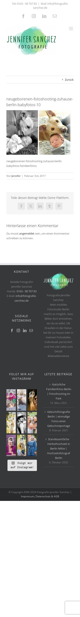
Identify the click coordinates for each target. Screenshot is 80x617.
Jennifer (16, 176)
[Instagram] (18, 330)
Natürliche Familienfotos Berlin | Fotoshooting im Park (58, 391)
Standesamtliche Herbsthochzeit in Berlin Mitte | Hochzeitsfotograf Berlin (58, 448)
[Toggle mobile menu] (71, 28)
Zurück (69, 80)
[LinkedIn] (24, 330)
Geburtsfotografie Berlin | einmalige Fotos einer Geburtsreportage (58, 419)
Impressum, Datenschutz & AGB (40, 496)
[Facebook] (12, 330)
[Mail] (31, 330)
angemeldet (26, 233)
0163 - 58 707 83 (27, 4)
